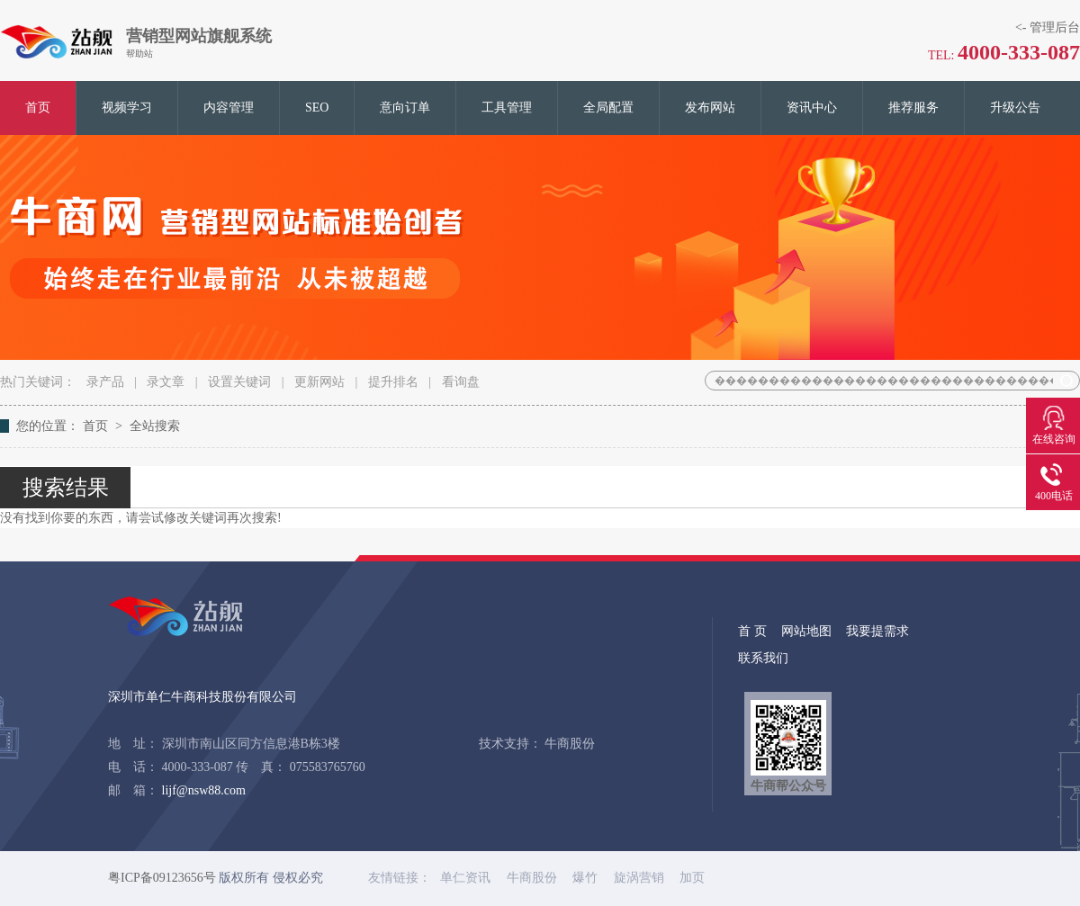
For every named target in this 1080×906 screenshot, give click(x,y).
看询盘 (461, 382)
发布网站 (710, 107)
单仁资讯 (467, 877)
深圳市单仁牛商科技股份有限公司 (202, 697)
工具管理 (507, 107)
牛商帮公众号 (789, 746)
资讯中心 (812, 107)
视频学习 (127, 107)
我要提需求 (877, 631)
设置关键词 (239, 382)
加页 (692, 877)
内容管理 (228, 107)
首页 (37, 107)
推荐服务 (913, 107)
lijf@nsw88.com (204, 790)
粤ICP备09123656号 (162, 877)
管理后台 (1055, 27)
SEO (316, 107)
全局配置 (608, 107)
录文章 (165, 382)
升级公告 (1015, 107)
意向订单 (405, 107)
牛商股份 (569, 743)
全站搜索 (155, 426)
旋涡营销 (641, 877)
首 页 (752, 631)
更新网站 (319, 382)
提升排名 (393, 382)
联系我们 (763, 658)
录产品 (105, 382)
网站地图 (806, 631)
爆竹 (586, 877)
